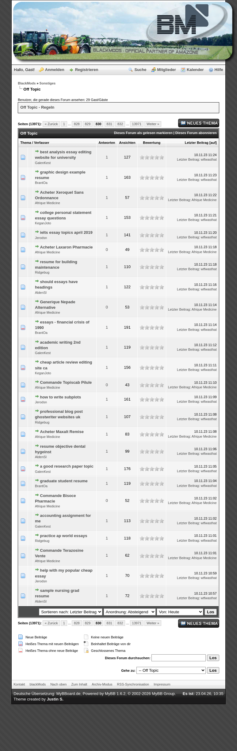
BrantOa (41, 183)
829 (87, 124)
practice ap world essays (63, 535)
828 (76, 124)
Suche (140, 69)
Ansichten (127, 142)
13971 (137, 124)
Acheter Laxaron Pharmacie (66, 247)
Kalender (195, 69)
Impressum (162, 684)
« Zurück (51, 124)
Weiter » (153, 124)
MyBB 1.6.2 (115, 693)
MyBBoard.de (68, 693)
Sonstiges (48, 83)
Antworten (106, 142)
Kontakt (19, 684)
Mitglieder (166, 69)
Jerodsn (41, 238)
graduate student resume (64, 481)
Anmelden (54, 69)
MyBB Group (163, 693)
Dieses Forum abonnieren (196, 133)
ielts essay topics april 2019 (66, 232)
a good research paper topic (67, 466)
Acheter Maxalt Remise (62, 431)
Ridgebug (42, 272)
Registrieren (86, 69)
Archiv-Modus (102, 684)
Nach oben (58, 684)
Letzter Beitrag (196, 142)
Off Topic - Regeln (37, 107)
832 (120, 124)
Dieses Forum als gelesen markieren (143, 133)
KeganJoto (43, 223)
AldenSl (41, 292)
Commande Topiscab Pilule (66, 382)
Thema (25, 142)
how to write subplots (60, 397)
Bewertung (151, 142)
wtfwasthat (209, 159)
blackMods (38, 684)
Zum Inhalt (79, 684)
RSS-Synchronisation (133, 684)
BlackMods (27, 83)
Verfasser (41, 142)
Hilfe (219, 69)
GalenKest (43, 163)
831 (109, 124)
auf (213, 142)
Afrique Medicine (47, 203)
